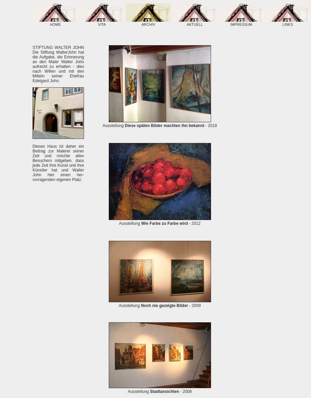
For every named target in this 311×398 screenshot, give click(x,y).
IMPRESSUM (241, 22)
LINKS (287, 22)
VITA (101, 22)
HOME (55, 22)
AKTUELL (194, 22)
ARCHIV (148, 22)
